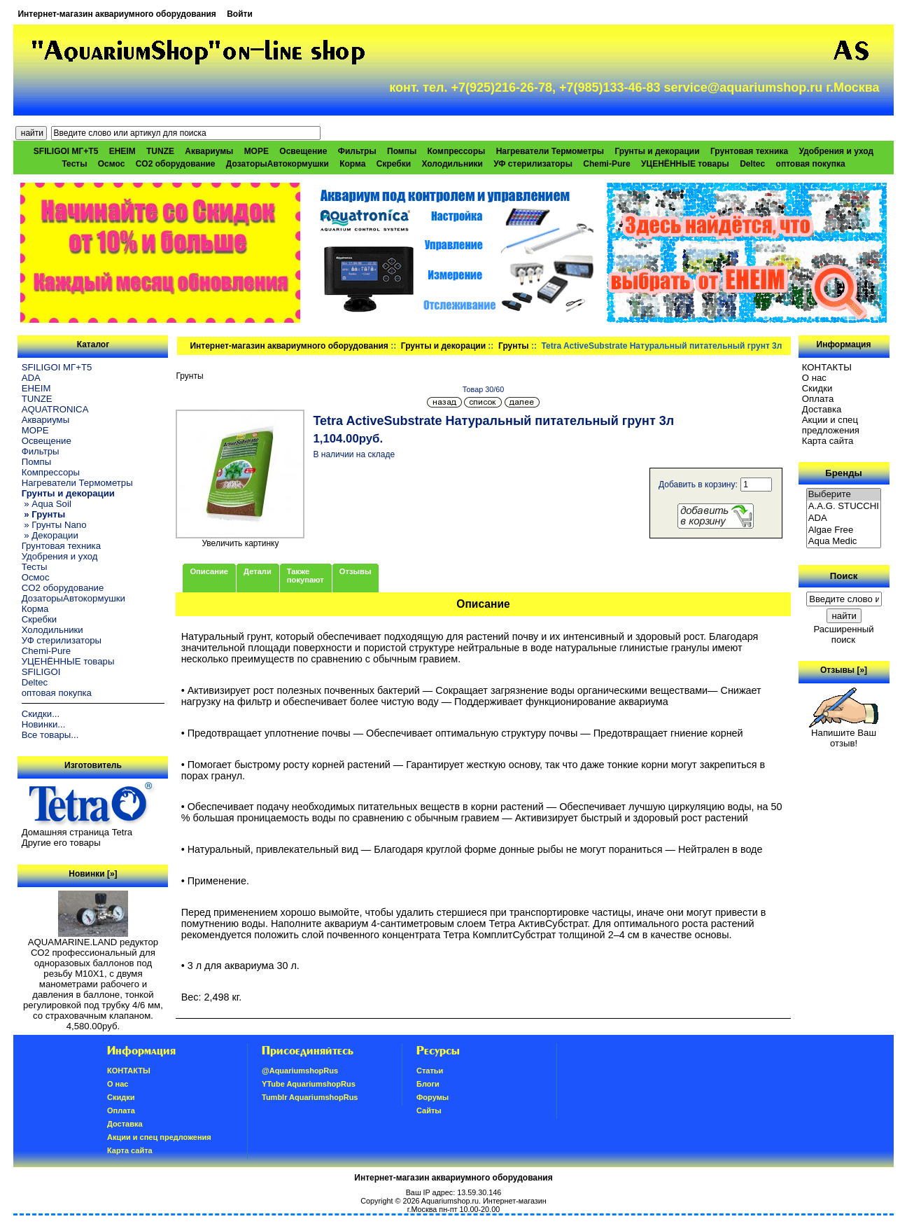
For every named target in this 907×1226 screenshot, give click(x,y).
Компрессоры (457, 151)
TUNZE (160, 151)
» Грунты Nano (54, 525)
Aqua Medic (844, 542)
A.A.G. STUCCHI (844, 507)
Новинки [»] (93, 874)
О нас (814, 377)
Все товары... (50, 735)
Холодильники (452, 164)
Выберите (844, 495)
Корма (352, 164)
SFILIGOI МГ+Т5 (66, 151)
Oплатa (818, 398)
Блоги (428, 1084)
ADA (31, 377)
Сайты (429, 1110)
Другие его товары (61, 842)
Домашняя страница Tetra (77, 832)
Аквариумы (209, 151)
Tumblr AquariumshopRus (310, 1097)
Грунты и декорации (443, 346)
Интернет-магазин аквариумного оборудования (116, 14)
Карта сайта (827, 441)
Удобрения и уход (836, 151)
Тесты (74, 164)
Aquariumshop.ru (450, 1201)
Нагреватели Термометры (550, 151)
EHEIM (122, 151)
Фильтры (357, 151)
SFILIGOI (41, 672)
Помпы (401, 151)
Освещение (303, 151)
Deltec (752, 164)
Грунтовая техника (749, 151)
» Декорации (50, 535)
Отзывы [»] (843, 670)
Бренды (843, 473)
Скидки (817, 388)
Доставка (822, 409)
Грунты (513, 346)
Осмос (111, 164)
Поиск (844, 576)
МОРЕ (256, 151)
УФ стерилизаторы (532, 164)
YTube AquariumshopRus (309, 1084)
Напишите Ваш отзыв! (843, 733)
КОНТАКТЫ (827, 367)
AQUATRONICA (55, 409)
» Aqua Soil (46, 504)
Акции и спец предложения (830, 425)
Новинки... (44, 724)
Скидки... (40, 714)
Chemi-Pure (606, 164)
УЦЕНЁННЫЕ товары (685, 164)
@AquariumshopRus (300, 1070)
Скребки (394, 164)
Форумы (432, 1097)
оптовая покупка (810, 164)
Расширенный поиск (843, 634)
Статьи (429, 1070)
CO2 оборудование (176, 164)
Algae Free (844, 530)
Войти (240, 14)
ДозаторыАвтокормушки (277, 164)
